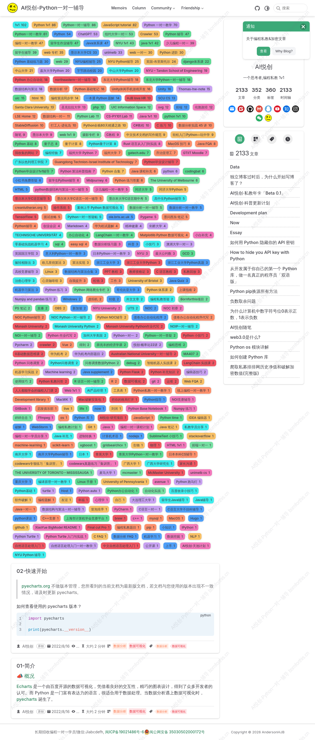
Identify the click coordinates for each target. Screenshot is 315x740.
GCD (187, 253)
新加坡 (79, 308)
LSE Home (25, 116)
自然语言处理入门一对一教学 (73, 546)
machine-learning (30, 445)
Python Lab (88, 116)
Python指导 (154, 399)
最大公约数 (165, 253)
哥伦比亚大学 (127, 290)
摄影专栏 (90, 135)
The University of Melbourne (174, 180)
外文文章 (134, 299)
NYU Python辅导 (123, 62)
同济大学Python (172, 189)
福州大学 (112, 153)
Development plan (248, 212)
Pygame (148, 217)
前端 (181, 107)
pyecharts (27, 699)
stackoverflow (201, 436)
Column (139, 8)
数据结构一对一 (56, 116)
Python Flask (131, 372)
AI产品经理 (96, 390)
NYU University (106, 308)
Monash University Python (77, 326)
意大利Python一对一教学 (65, 253)
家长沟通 (187, 464)
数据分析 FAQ (124, 536)
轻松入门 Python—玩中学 (193, 135)
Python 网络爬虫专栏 (91, 290)
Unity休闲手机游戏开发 (131, 89)
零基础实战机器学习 (31, 244)
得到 (84, 345)
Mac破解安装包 (91, 399)
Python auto (89, 491)
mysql (155, 518)
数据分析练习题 (107, 244)
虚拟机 (94, 299)
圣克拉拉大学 (73, 107)
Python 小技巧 (195, 335)
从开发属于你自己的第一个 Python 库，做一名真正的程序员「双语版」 (263, 275)
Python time (171, 418)
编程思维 (176, 345)
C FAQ (100, 536)
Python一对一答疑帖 (84, 217)
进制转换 (87, 436)
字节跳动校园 (89, 71)
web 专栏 (53, 52)
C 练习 (164, 125)
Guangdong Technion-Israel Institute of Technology (96, 162)
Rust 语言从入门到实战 (142, 144)
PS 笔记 (22, 308)
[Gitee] (241, 108)
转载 (114, 299)
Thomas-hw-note (194, 89)
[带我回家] (45, 8)
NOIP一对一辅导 (184, 326)
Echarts (24, 686)
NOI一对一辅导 (27, 335)
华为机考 (58, 354)
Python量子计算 (102, 144)
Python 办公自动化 (31, 80)
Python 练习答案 (129, 180)
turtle (48, 491)
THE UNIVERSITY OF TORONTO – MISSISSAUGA (53, 473)
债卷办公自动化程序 (150, 317)
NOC (150, 308)
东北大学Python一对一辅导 (168, 80)
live (68, 409)
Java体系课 (97, 43)
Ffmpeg (45, 418)
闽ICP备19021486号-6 (124, 732)
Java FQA (206, 144)
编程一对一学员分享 (31, 436)
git (155, 381)
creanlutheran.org (30, 208)
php (98, 107)
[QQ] (268, 108)
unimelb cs (200, 473)
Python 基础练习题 (31, 62)
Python (62, 34)
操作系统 (61, 208)
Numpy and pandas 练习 (35, 299)
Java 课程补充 (143, 171)
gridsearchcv (114, 445)
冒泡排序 (99, 509)
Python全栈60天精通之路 (105, 125)
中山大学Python (124, 71)
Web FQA (193, 381)
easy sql (79, 244)
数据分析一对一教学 (185, 208)
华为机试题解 (106, 226)
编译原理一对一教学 (54, 482)
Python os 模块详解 (249, 347)
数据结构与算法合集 (81, 272)
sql (59, 244)
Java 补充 (63, 436)
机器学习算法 (26, 290)
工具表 (119, 390)
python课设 (25, 518)
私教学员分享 (195, 427)
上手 (170, 546)
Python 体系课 (159, 290)
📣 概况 (25, 676)
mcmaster (132, 473)
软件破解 (23, 500)
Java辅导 (203, 500)
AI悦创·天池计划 (195, 546)
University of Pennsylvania (125, 482)
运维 (171, 381)
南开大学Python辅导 (54, 454)
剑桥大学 (157, 226)
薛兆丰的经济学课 (111, 345)
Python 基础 (26, 144)
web (62, 62)
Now (234, 222)
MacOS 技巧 (179, 144)
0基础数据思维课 (29, 354)
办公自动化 (78, 235)
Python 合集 (113, 171)
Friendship (192, 9)
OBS (60, 308)
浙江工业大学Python (143, 263)
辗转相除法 (25, 263)
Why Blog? (284, 51)
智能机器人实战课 (161, 363)
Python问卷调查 (64, 363)
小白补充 (203, 235)
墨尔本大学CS (84, 52)
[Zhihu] (286, 108)
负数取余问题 (243, 301)
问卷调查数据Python (102, 363)
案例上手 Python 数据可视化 (99, 208)
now (99, 409)
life (83, 409)
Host (66, 491)
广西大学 (131, 464)
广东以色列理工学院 (31, 162)
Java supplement (97, 372)
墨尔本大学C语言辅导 (32, 198)
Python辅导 (25, 226)
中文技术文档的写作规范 (145, 135)
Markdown (77, 226)
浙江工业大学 (107, 263)
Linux (51, 272)
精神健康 (133, 226)
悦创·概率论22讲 (147, 345)
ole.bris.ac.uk (121, 217)
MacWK (63, 399)
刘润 (116, 409)
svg (163, 107)
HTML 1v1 (175, 445)
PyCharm (122, 509)
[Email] (232, 108)
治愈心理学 (25, 281)
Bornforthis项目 (194, 299)
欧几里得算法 (53, 263)
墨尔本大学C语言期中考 (128, 198)
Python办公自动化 (122, 491)
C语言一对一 (149, 509)
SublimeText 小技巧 (165, 436)
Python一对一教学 (31, 34)
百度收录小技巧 (183, 491)
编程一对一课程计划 (136, 427)
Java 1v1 (148, 116)
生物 (138, 445)
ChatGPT (87, 34)
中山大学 (24, 71)
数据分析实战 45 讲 (195, 125)
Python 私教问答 (53, 381)
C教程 (113, 135)
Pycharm (23, 345)
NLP (195, 536)
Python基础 (25, 491)
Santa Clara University (34, 107)
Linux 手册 (86, 482)
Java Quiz (178, 281)
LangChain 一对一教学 (114, 235)
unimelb (113, 52)
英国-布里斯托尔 (161, 62)
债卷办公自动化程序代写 (193, 317)
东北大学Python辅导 (120, 80)
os (63, 418)
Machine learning (60, 372)
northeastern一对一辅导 (75, 80)
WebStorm (41, 427)
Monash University (31, 326)
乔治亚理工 (166, 153)
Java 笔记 (168, 427)
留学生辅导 (26, 52)
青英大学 (103, 454)
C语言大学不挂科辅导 (185, 509)
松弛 (98, 281)
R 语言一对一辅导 (88, 381)
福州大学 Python (83, 153)
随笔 (20, 135)
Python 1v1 (45, 25)
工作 (116, 281)
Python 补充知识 (165, 372)
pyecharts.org (36, 586)
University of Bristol (145, 281)
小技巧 (152, 244)
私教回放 (191, 272)
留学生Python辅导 (64, 180)
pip (150, 527)
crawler (47, 345)
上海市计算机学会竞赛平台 (86, 518)
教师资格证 (139, 272)
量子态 (50, 144)
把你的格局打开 (124, 399)
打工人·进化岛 (63, 125)
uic (19, 98)
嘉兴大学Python (54, 71)
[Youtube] (277, 108)
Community (162, 9)
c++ (137, 518)
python (170, 171)
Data (234, 167)
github (21, 527)
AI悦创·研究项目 (113, 418)
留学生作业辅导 (64, 43)
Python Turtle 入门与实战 (66, 536)
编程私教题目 (128, 527)
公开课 (151, 546)
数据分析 (59, 89)
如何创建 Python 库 (249, 357)
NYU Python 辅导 (29, 555)
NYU (142, 253)
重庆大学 (23, 482)
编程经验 (53, 153)
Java (108, 427)
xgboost (87, 445)
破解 (19, 427)
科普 (133, 244)
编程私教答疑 (161, 299)
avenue (162, 482)
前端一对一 (201, 445)
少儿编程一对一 (180, 43)
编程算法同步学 (64, 98)
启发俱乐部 (46, 409)
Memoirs (119, 8)
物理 (154, 445)
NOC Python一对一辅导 (70, 317)
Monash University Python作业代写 (134, 326)
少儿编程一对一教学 (111, 189)
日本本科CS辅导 (182, 454)
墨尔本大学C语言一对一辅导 (79, 198)
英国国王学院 (26, 253)
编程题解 (46, 500)
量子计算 (73, 144)
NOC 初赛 (173, 308)
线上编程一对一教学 (193, 390)
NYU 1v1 (125, 43)
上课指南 (187, 290)
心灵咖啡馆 (52, 281)
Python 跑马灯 (188, 482)
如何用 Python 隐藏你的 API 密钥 (262, 242)
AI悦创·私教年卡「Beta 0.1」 (257, 193)
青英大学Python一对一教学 (140, 454)
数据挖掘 (175, 536)
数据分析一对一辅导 (145, 208)
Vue (67, 345)
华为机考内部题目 (89, 354)
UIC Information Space (131, 107)
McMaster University (165, 473)
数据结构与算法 (28, 89)
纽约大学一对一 (119, 34)
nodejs (135, 436)
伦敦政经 (203, 107)
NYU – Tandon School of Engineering (176, 71)
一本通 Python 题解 (102, 98)
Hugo (196, 518)
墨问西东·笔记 (176, 217)
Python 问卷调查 (29, 363)
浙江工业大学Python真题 (188, 263)
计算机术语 (111, 436)
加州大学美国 (94, 335)
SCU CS (166, 98)
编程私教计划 (69, 427)
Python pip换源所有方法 (254, 291)
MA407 (190, 354)
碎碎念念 (23, 418)
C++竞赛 (50, 518)
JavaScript (143, 418)
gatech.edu (138, 153)
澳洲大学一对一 (179, 244)
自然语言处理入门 (29, 546)
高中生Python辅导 (169, 198)
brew (120, 518)
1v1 (20, 25)
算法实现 (80, 263)
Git (91, 427)
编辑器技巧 (196, 372)
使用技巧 (23, 381)
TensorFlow (25, 217)
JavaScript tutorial (120, 25)
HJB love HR (139, 98)
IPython (189, 527)
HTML (21, 189)
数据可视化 (134, 381)
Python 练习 (56, 290)
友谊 (66, 500)
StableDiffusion (29, 125)
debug (133, 363)
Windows (72, 299)
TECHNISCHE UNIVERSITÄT (38, 235)
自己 (119, 500)
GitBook (22, 409)
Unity (164, 89)
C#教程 (141, 125)
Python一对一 (126, 335)
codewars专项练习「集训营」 (38, 464)
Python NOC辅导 (111, 317)
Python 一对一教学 (160, 25)
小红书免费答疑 (28, 180)
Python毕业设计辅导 (161, 162)
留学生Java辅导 (175, 500)
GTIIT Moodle (195, 153)
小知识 (168, 527)
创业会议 (51, 226)
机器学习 (152, 536)
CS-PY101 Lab (119, 116)
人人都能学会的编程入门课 (36, 390)
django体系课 (196, 62)
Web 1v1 (72, 390)
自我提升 (77, 281)
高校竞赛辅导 (26, 272)
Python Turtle (26, 536)
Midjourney (96, 180)
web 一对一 (141, 52)
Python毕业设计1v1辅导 (34, 171)
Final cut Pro (98, 527)
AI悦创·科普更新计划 (250, 203)
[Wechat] (259, 118)
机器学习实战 (26, 372)
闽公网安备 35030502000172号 (174, 732)
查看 (263, 51)
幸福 (83, 500)
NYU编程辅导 (88, 62)
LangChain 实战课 (199, 363)
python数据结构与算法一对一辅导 (61, 189)
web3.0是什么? (245, 337)
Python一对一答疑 (160, 335)
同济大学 (143, 189)
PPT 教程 (113, 272)
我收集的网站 (26, 153)
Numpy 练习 (184, 409)
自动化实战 (154, 491)
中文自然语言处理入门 (120, 546)
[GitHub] (257, 8)
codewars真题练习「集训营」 (92, 464)
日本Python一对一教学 (111, 253)
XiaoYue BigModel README (57, 527)
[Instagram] (295, 108)
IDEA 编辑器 (199, 418)
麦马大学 (107, 473)
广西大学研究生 (159, 464)
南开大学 (23, 454)
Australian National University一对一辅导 (143, 354)
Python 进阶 (171, 52)
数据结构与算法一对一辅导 (63, 509)
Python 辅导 (177, 34)
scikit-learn (62, 445)
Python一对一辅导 (79, 25)
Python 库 (83, 418)
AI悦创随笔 (240, 327)
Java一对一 (25, 509)
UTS (133, 308)
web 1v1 (67, 135)
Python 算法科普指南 (77, 171)
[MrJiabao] (268, 118)
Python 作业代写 (62, 335)
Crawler (149, 34)
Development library (32, 399)
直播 (42, 308)
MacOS (176, 518)
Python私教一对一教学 (151, 390)
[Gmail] (259, 108)
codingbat (194, 171)
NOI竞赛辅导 (183, 399)
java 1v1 (150, 43)
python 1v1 (175, 116)
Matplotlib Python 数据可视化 (164, 235)
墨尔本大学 (42, 135)
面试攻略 (52, 217)
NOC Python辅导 (29, 317)
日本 (83, 454)
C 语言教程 (166, 272)
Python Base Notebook (147, 409)
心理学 (101, 500)
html (37, 98)
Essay (236, 232)
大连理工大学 (143, 500)
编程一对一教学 (29, 43)
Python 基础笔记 (89, 89)
